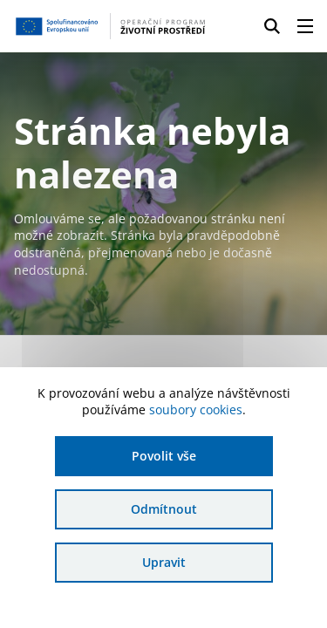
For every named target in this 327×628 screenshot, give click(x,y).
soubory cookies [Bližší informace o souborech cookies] (195, 409)
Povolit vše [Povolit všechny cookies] (164, 455)
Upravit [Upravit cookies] (164, 562)
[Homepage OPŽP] (110, 26)
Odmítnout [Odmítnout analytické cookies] (164, 509)
